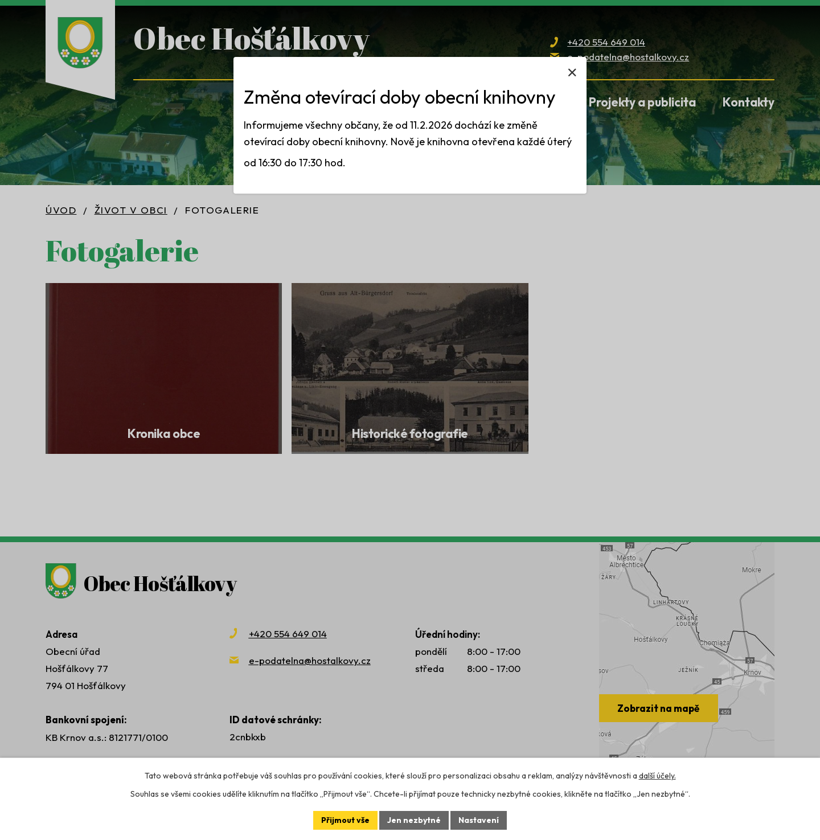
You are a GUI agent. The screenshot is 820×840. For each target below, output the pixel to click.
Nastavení (478, 820)
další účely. (657, 776)
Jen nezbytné (414, 820)
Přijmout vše (345, 820)
